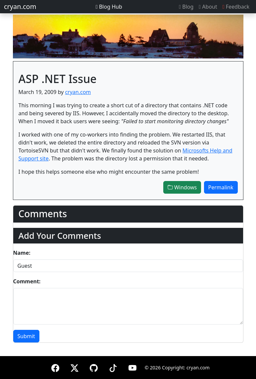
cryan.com (20, 6)
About (208, 6)
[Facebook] (55, 366)
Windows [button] (182, 187)
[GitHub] (94, 366)
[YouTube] (132, 366)
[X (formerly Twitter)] (74, 366)
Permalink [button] (220, 187)
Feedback (236, 6)
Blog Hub (109, 6)
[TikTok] (113, 366)
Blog (186, 6)
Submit (26, 336)
